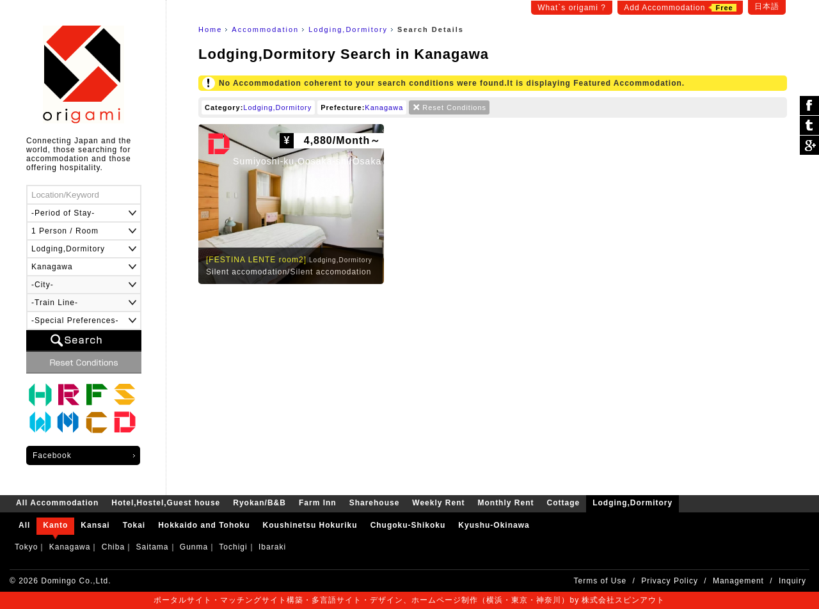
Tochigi (233, 546)
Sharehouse (124, 394)
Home (210, 29)
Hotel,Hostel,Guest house (40, 394)
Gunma (194, 546)
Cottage (96, 422)
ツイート (809, 126)
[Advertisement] (492, 386)
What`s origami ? (571, 7)
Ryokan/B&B (68, 394)
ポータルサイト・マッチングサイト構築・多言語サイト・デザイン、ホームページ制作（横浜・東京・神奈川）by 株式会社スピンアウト (409, 600)
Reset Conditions (454, 107)
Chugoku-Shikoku (408, 525)
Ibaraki (272, 546)
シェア (809, 106)
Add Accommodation (680, 7)
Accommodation (265, 29)
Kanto (55, 525)
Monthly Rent (68, 422)
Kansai (95, 525)
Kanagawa (384, 107)
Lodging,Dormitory (348, 29)
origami (83, 74)
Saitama (152, 546)
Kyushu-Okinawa (493, 525)
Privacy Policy (669, 580)
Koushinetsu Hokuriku (310, 525)
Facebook (52, 455)
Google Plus (809, 145)
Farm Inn (96, 394)
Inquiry (792, 580)
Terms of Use (600, 580)
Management (738, 580)
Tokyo (26, 546)
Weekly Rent (40, 422)
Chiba (113, 546)
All (24, 525)
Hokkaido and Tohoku (204, 525)
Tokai (134, 525)
